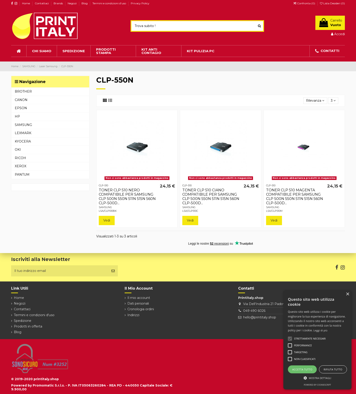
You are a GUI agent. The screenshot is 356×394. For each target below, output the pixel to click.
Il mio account (138, 298)
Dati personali (138, 303)
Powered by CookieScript (317, 384)
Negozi (72, 3)
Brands (59, 3)
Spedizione (22, 321)
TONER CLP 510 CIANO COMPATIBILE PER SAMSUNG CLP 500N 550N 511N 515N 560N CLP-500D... (210, 196)
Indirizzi (133, 315)
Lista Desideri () (332, 3)
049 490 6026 (254, 311)
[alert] (317, 339)
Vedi (106, 220)
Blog (85, 3)
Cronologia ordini (140, 309)
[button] (317, 378)
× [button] (347, 294)
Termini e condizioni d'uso (109, 3)
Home (26, 3)
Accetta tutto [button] (302, 369)
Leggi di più (321, 330)
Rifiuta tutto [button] (333, 369)
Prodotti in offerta (28, 326)
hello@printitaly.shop (259, 317)
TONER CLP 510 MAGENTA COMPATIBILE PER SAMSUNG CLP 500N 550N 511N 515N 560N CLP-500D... (294, 196)
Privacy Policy (140, 3)
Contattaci (42, 3)
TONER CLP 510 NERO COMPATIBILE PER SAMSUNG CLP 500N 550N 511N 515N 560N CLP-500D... (127, 196)
